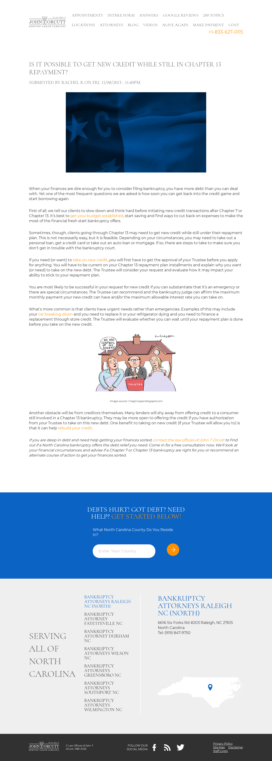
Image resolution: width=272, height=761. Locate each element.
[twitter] (180, 747)
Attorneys (111, 24)
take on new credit (90, 260)
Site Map (219, 747)
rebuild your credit (75, 428)
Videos (150, 24)
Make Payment (208, 24)
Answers (148, 15)
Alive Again (175, 24)
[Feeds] (167, 747)
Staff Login (220, 751)
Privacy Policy (223, 743)
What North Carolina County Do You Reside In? (133, 532)
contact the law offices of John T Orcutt (188, 440)
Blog (133, 24)
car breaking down (55, 314)
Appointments (87, 15)
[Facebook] (154, 747)
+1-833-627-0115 (225, 32)
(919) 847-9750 (178, 633)
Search (77, 35)
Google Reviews (180, 15)
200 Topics (213, 15)
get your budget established (96, 216)
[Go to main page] (47, 22)
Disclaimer (235, 747)
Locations (83, 24)
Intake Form (121, 15)
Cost (234, 24)
